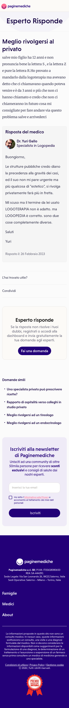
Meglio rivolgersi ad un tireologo (30, 415)
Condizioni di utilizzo (16, 664)
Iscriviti (35, 513)
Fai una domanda (34, 351)
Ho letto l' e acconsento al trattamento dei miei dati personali (34, 500)
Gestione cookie (55, 665)
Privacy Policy (37, 664)
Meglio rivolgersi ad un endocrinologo (34, 423)
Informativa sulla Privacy (36, 497)
